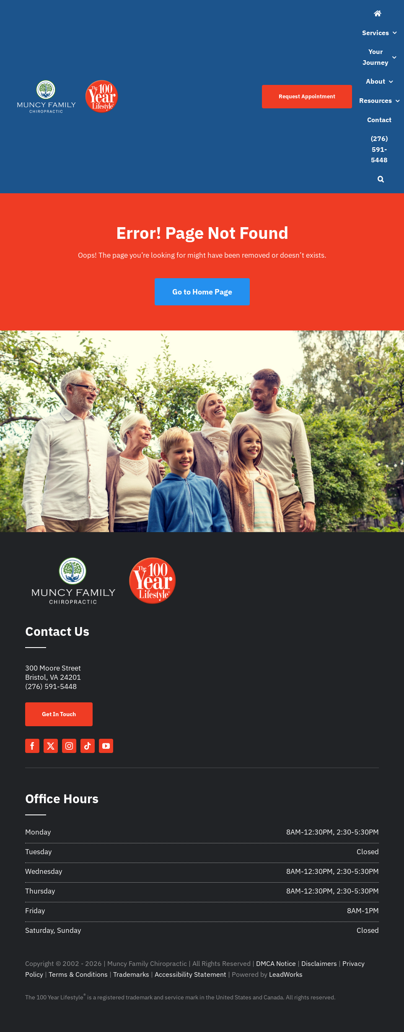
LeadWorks (286, 974)
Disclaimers (319, 963)
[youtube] (106, 746)
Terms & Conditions (78, 974)
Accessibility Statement (190, 974)
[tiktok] (87, 746)
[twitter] (51, 746)
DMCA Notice (276, 963)
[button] (381, 179)
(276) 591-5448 (51, 686)
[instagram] (69, 746)
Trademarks (131, 974)
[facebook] (32, 746)
